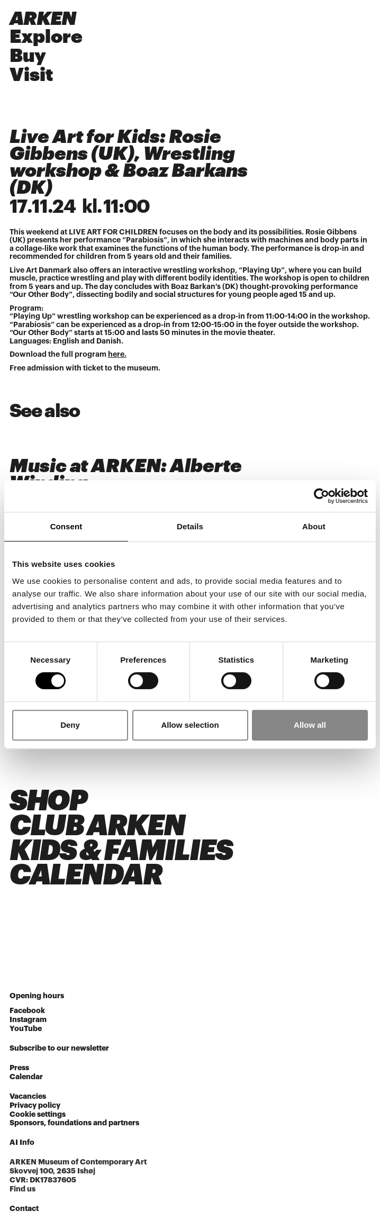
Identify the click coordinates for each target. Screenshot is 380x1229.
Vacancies (28, 1096)
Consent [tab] (66, 526)
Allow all (310, 724)
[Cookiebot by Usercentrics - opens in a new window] (321, 496)
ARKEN (43, 19)
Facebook (27, 1010)
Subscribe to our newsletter (59, 1048)
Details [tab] (190, 526)
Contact (24, 1208)
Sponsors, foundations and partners (74, 1122)
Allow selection (190, 724)
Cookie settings (38, 1114)
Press (19, 1067)
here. (117, 354)
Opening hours (37, 995)
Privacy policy (35, 1105)
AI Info (22, 1142)
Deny (70, 724)
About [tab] (313, 526)
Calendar (26, 1076)
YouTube (26, 1028)
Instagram (28, 1019)
